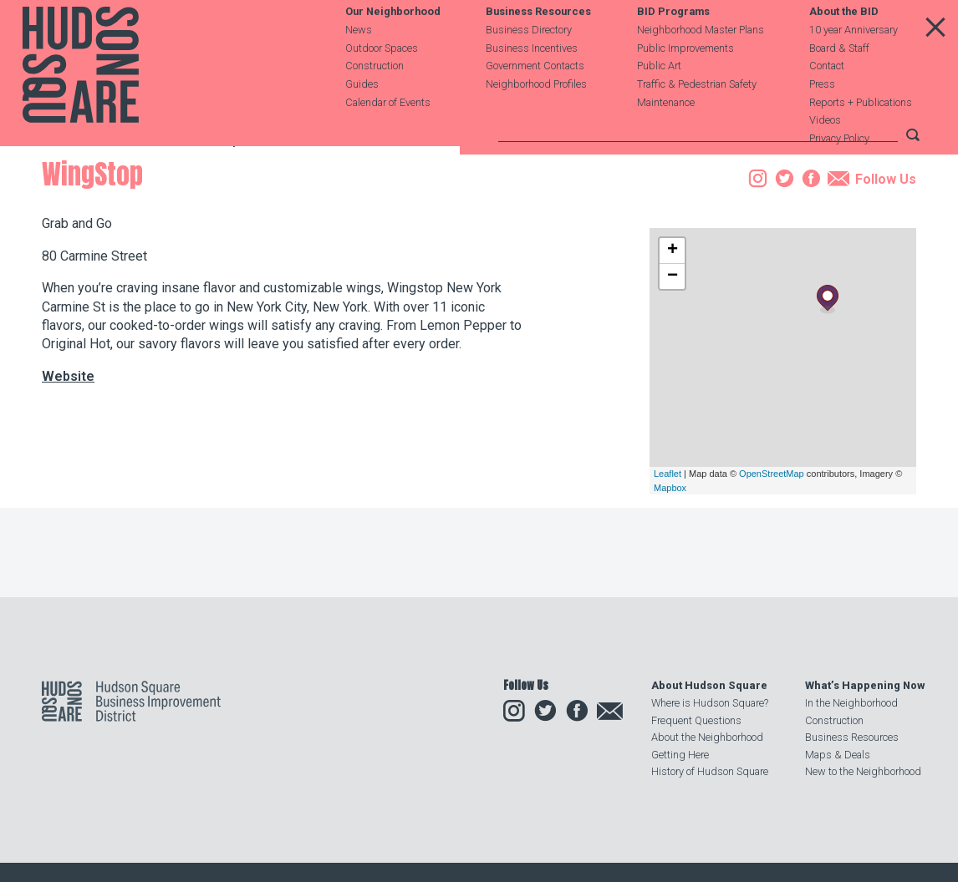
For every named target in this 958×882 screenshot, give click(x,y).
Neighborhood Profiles (536, 119)
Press (822, 119)
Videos (825, 156)
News (358, 64)
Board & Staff (839, 83)
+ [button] (672, 344)
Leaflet (667, 568)
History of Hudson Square (709, 771)
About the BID (844, 47)
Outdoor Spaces (381, 83)
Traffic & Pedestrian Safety (697, 119)
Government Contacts (535, 101)
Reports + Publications (860, 137)
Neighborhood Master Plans (700, 64)
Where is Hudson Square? (709, 703)
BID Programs (673, 47)
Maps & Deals (837, 754)
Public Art (659, 101)
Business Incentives (532, 83)
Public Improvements (685, 83)
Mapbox (670, 582)
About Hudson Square (709, 685)
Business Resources (538, 47)
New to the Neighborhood (863, 771)
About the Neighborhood (707, 737)
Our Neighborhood (393, 47)
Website (68, 470)
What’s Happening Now (865, 685)
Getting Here (680, 754)
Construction (374, 101)
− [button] (672, 370)
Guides (362, 119)
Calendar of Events (388, 137)
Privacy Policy (839, 174)
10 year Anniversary (853, 64)
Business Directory (529, 64)
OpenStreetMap (771, 568)
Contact (826, 101)
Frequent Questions (696, 720)
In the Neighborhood (851, 703)
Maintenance (666, 137)
